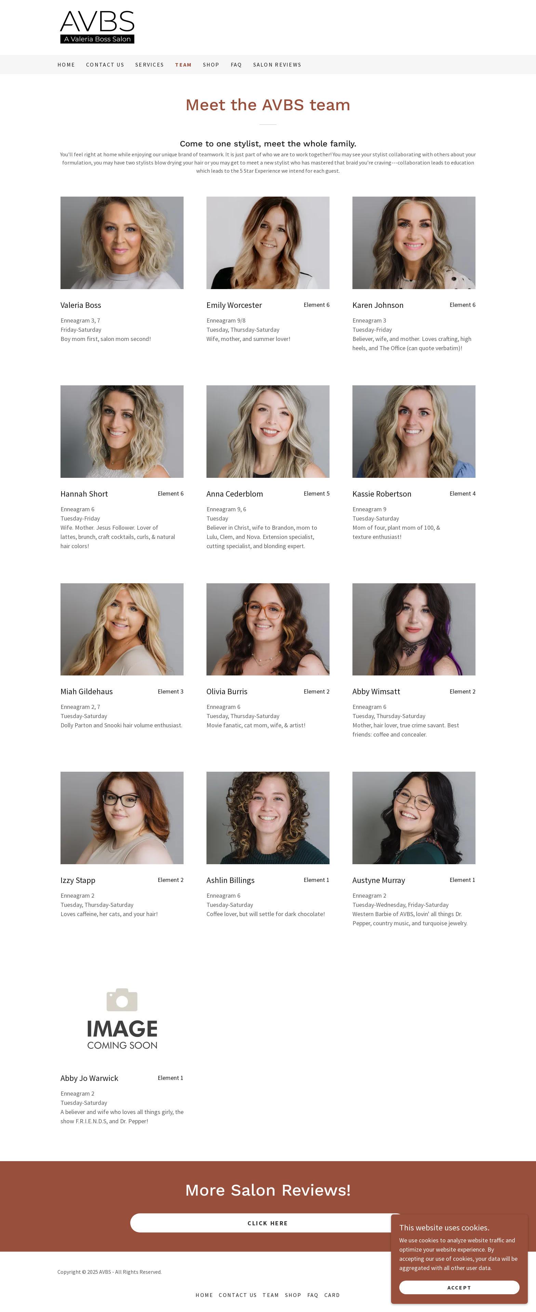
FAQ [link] (236, 64)
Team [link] (183, 64)
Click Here (268, 1223)
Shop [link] (211, 64)
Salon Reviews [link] (277, 64)
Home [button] (204, 1295)
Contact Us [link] (105, 64)
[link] (97, 27)
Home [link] (66, 64)
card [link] (332, 1295)
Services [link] (149, 64)
